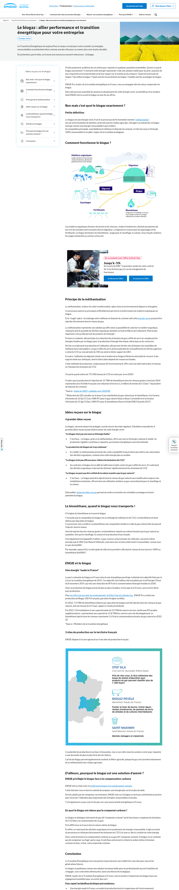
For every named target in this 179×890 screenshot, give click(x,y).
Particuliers (53, 6)
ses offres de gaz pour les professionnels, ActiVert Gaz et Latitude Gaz (101, 595)
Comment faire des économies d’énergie (65, 14)
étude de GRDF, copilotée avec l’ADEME (92, 391)
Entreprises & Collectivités (84, 6)
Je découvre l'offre (115, 278)
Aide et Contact (145, 14)
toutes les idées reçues (87, 492)
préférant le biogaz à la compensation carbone (111, 786)
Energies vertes (24, 38)
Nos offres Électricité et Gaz (33, 14)
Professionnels (66, 6)
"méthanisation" (142, 119)
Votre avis (2, 445)
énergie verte (144, 318)
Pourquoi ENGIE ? (126, 14)
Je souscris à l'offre (141, 278)
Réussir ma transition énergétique (100, 14)
